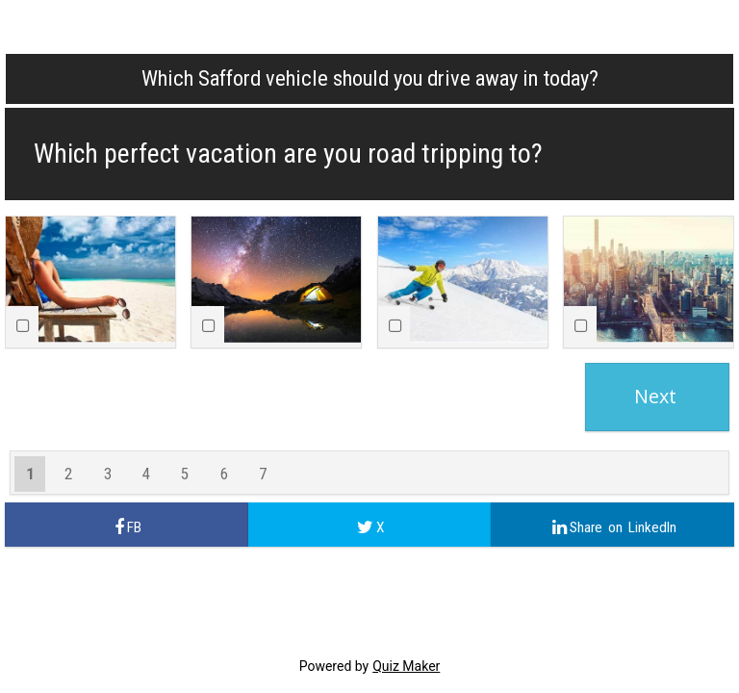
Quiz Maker (406, 666)
